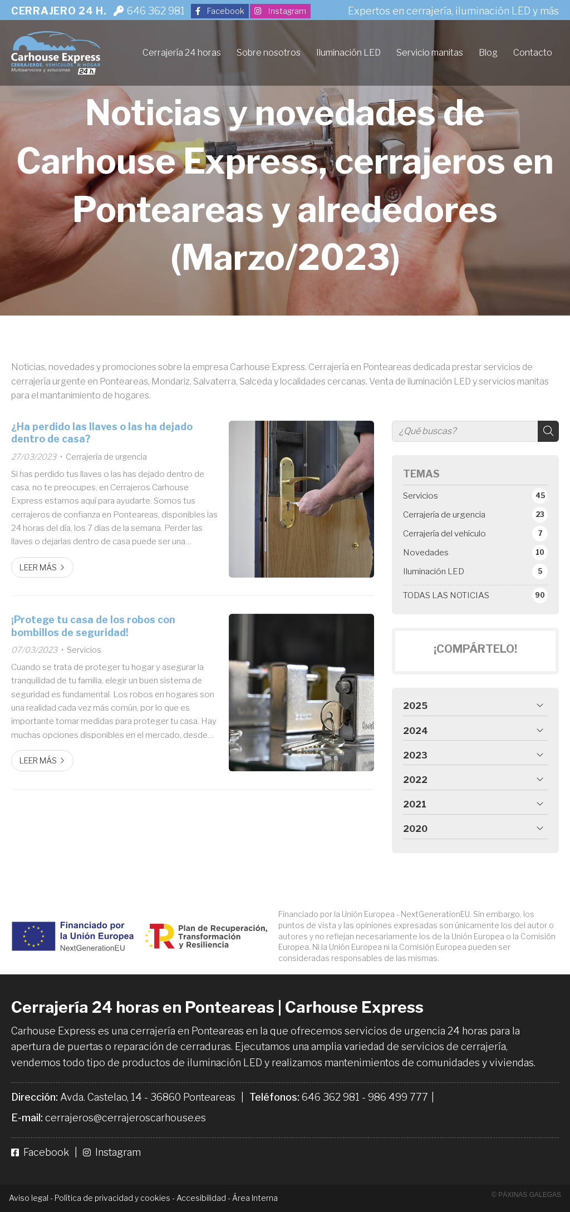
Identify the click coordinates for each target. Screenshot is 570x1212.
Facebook (41, 1152)
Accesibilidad (201, 1198)
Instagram (112, 1152)
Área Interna (255, 1198)
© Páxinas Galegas (526, 1195)
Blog (488, 52)
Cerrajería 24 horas (181, 52)
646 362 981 (331, 1097)
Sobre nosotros (269, 52)
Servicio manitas (429, 52)
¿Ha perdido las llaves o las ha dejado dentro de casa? (102, 433)
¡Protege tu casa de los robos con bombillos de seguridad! (93, 626)
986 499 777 (398, 1097)
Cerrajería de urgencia (106, 457)
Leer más (38, 568)
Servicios (84, 650)
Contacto (532, 52)
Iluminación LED (348, 52)
